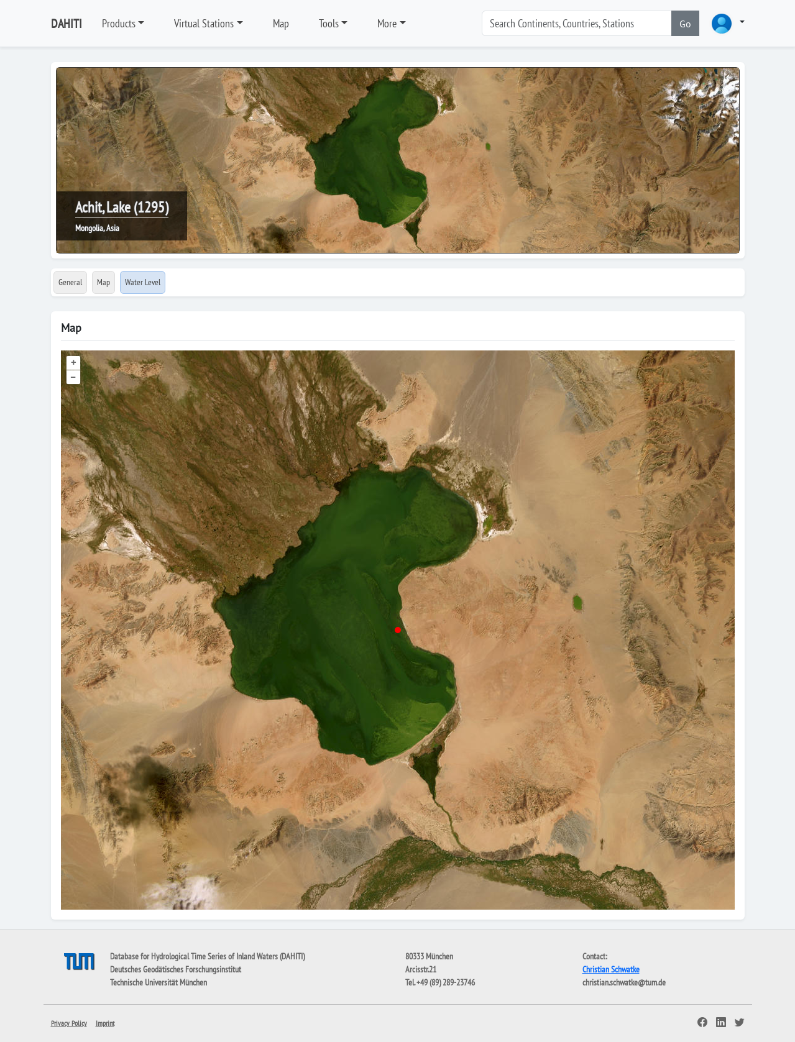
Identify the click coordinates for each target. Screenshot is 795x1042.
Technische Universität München (158, 982)
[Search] (577, 23)
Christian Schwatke (611, 969)
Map (281, 23)
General (70, 282)
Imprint (105, 1023)
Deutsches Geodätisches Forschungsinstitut (175, 969)
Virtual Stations (204, 23)
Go (685, 23)
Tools (329, 23)
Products (119, 23)
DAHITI (66, 24)
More (387, 23)
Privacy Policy (69, 1023)
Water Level (142, 282)
